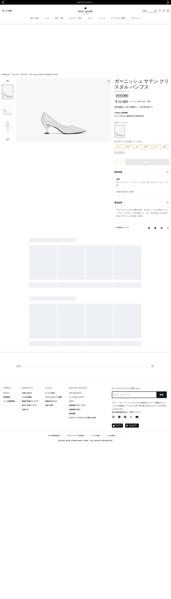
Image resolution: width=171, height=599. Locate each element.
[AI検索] (145, 10)
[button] (8, 46)
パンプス (24, 28)
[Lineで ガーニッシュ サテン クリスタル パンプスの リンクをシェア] (155, 181)
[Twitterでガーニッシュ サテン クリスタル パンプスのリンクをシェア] (167, 181)
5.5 (127, 100)
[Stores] (7, 10)
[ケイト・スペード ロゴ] (85, 10)
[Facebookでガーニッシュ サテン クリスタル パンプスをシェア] (149, 181)
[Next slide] (168, 2)
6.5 (146, 100)
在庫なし (147, 115)
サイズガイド (119, 106)
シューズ (15, 28)
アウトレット (5, 28)
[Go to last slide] (3, 2)
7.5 (164, 100)
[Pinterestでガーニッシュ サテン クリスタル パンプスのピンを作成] (161, 181)
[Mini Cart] (167, 10)
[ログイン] (163, 10)
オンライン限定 (121, 49)
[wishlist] (109, 35)
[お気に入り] (159, 10)
